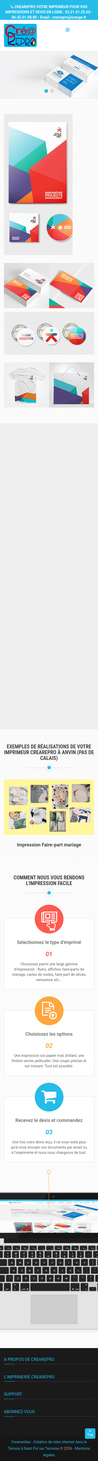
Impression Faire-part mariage (49, 844)
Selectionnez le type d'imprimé (49, 942)
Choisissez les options (48, 1034)
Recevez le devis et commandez (49, 1120)
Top (90, 1433)
